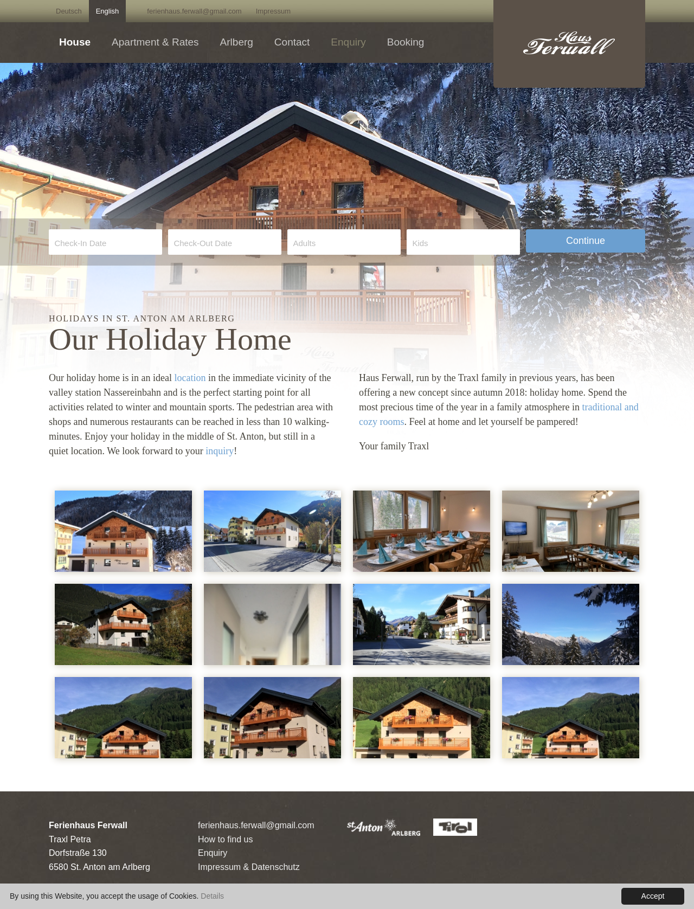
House (75, 42)
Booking (406, 42)
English (107, 11)
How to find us (225, 839)
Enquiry (348, 42)
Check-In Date (80, 243)
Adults (304, 243)
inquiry (219, 451)
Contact (292, 42)
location (189, 377)
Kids (420, 243)
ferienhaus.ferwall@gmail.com (194, 11)
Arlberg (236, 42)
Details (212, 896)
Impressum (273, 11)
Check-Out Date (203, 243)
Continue (585, 240)
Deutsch (69, 11)
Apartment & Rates (155, 42)
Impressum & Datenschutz (249, 867)
